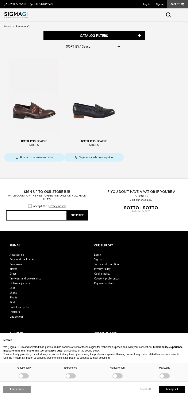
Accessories (16, 255)
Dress (12, 273)
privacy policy (57, 206)
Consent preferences (107, 278)
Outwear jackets (19, 283)
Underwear (16, 316)
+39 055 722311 (17, 4)
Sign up (160, 4)
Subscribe (77, 215)
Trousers (14, 312)
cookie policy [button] (92, 350)
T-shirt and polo (18, 307)
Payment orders (104, 283)
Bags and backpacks (22, 259)
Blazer (13, 269)
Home (7, 26)
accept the (49, 206)
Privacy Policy (102, 269)
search (168, 14)
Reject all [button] (145, 389)
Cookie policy (102, 273)
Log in (146, 4)
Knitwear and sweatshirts (25, 278)
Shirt (12, 288)
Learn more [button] (17, 389)
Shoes (13, 293)
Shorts (13, 297)
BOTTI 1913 (28, 141)
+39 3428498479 (43, 4)
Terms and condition (106, 264)
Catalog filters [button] (94, 35)
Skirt (12, 302)
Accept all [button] (172, 389)
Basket (175, 4)
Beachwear (16, 264)
